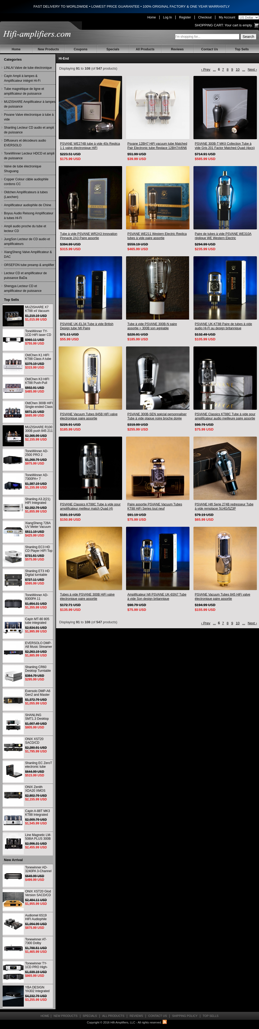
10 (237, 69)
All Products (145, 49)
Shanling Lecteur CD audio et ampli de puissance (29, 130)
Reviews (177, 49)
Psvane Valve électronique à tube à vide (29, 117)
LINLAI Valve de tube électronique (28, 68)
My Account (227, 17)
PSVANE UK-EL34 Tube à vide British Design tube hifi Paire (86, 326)
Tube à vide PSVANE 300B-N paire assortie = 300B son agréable (152, 326)
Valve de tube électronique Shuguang (22, 169)
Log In (167, 17)
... (214, 69)
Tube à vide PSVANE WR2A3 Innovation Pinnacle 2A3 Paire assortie (88, 236)
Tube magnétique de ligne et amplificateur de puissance (24, 91)
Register (185, 17)
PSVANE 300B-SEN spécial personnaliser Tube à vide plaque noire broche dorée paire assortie (157, 416)
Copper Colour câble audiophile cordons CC (26, 181)
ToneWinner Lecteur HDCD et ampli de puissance (29, 156)
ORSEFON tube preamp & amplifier (29, 265)
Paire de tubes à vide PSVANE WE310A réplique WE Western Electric (223, 236)
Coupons (80, 49)
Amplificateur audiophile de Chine (27, 205)
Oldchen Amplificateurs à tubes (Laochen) (26, 194)
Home (151, 17)
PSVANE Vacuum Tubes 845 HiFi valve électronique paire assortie (222, 597)
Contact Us (209, 49)
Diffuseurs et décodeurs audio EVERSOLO (25, 143)
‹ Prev (205, 69)
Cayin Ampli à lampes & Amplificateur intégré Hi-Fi (22, 78)
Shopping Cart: (209, 25)
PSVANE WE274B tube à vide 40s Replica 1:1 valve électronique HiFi (90, 146)
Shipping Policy (184, 1015)
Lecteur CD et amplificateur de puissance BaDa (25, 275)
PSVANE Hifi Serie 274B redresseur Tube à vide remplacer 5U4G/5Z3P (224, 506)
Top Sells (242, 49)
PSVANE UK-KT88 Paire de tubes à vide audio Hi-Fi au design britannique (223, 326)
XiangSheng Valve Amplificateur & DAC (28, 254)
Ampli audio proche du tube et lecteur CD (25, 228)
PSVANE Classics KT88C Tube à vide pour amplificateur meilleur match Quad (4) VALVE (90, 507)
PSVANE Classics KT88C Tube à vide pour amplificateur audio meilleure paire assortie (225, 416)
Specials (113, 49)
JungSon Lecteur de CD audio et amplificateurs (27, 241)
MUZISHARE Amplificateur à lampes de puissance (30, 104)
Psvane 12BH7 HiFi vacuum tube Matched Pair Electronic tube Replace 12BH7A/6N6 (157, 146)
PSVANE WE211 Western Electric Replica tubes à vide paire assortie (157, 236)
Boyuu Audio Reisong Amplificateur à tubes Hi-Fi (28, 215)
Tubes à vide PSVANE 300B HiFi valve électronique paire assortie (87, 597)
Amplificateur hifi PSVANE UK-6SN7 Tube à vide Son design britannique (156, 597)
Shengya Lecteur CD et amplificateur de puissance (22, 288)
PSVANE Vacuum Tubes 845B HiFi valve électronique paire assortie (89, 416)
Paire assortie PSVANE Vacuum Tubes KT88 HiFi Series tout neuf (154, 506)
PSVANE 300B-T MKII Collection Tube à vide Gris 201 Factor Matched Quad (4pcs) (225, 146)
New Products (48, 49)
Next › (252, 69)
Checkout (205, 17)
